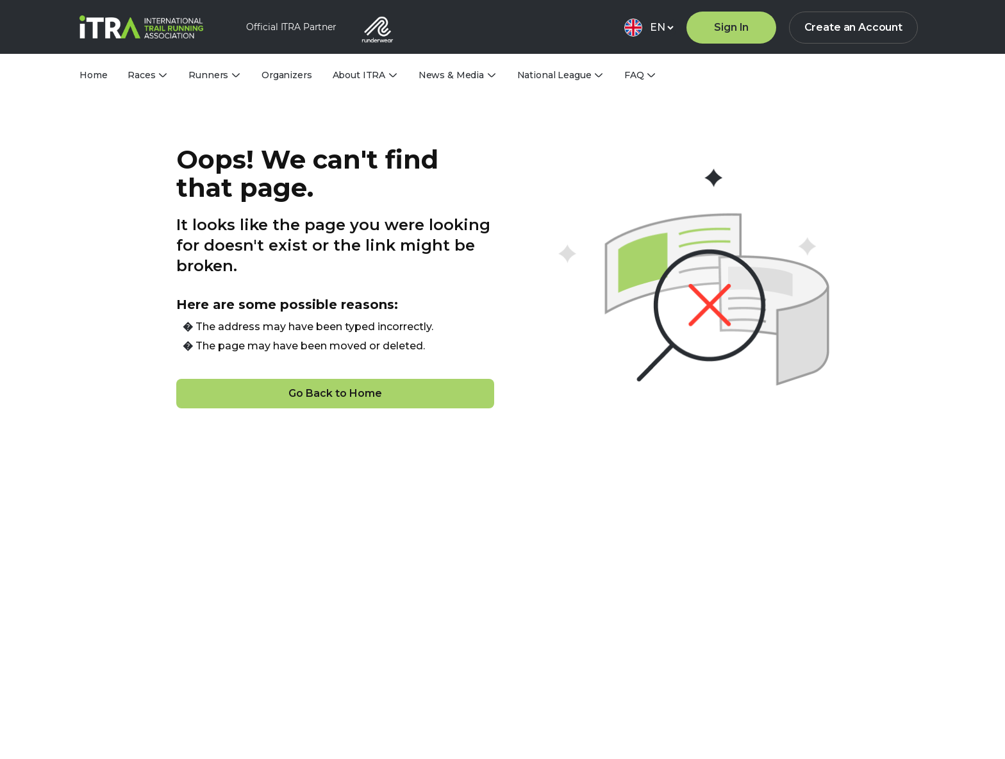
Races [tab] (141, 75)
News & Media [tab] (451, 75)
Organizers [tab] (287, 75)
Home (93, 75)
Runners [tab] (208, 75)
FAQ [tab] (634, 75)
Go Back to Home (335, 393)
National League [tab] (554, 75)
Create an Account (853, 27)
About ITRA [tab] (359, 75)
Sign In (731, 27)
